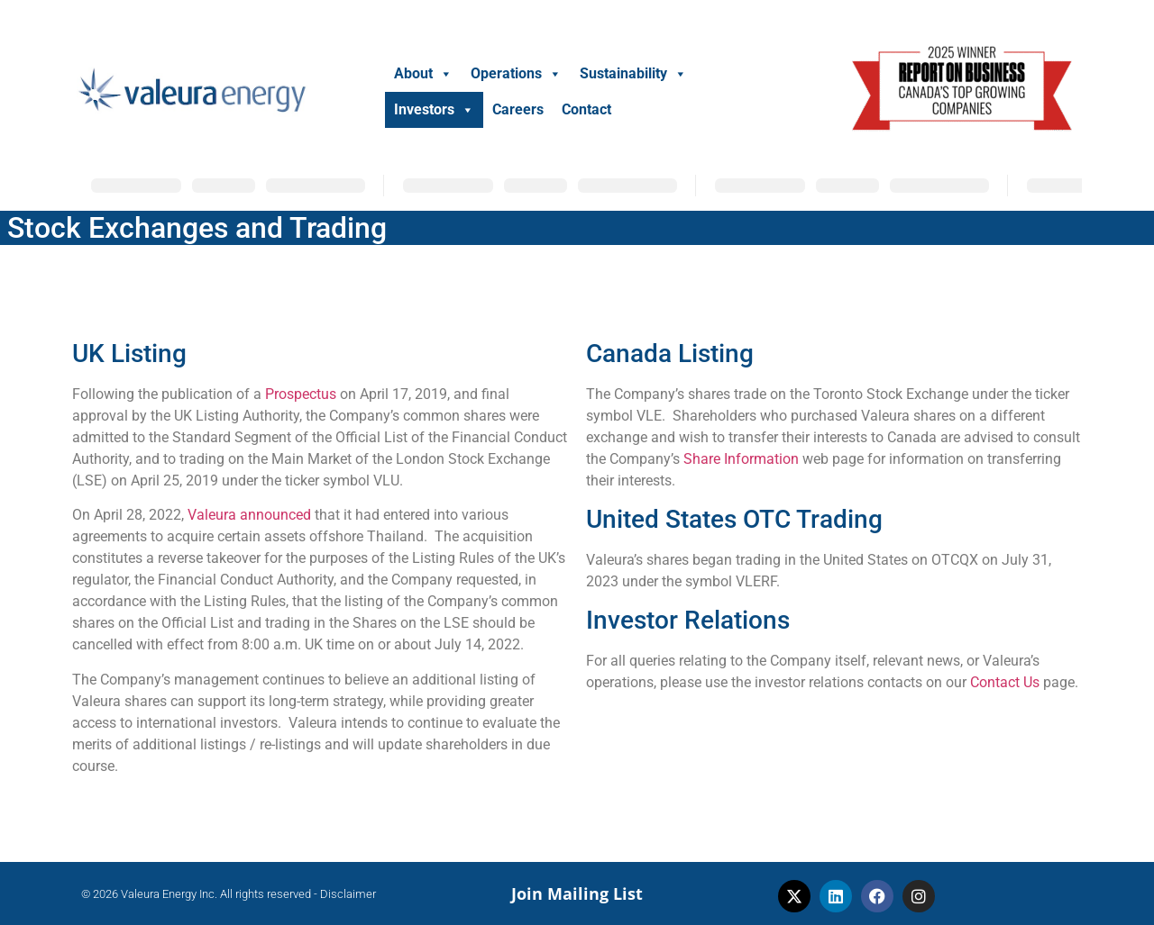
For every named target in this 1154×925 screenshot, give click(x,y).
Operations (516, 73)
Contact (586, 109)
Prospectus (300, 394)
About (423, 73)
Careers (518, 109)
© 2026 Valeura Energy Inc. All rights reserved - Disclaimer (228, 894)
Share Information (741, 458)
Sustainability (633, 73)
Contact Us (1005, 682)
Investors (434, 109)
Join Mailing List (577, 893)
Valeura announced (249, 514)
